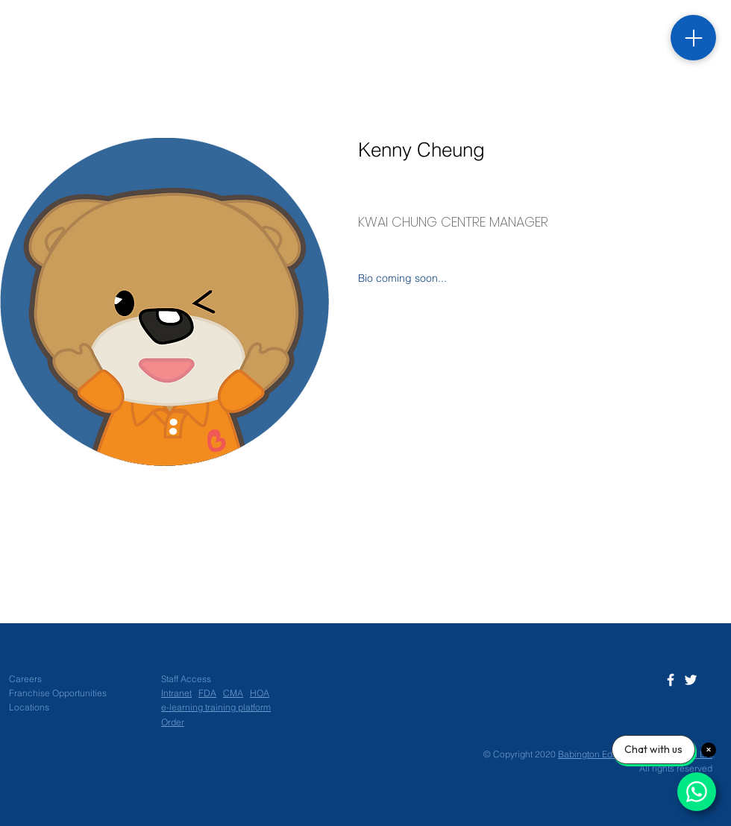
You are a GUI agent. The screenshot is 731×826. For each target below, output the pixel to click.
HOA (259, 693)
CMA (233, 693)
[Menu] (693, 37)
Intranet (176, 693)
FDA (207, 693)
